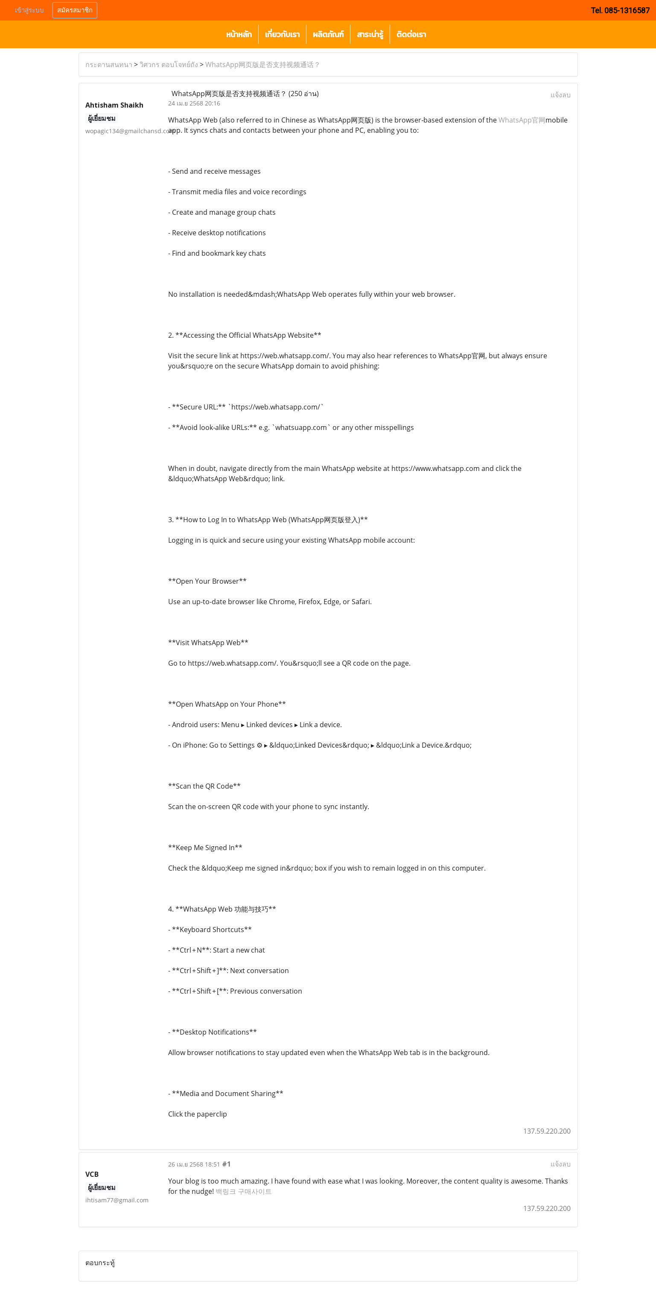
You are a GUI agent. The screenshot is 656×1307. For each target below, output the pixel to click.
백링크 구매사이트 (244, 1191)
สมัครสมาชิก (75, 10)
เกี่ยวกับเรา (282, 34)
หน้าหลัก (239, 34)
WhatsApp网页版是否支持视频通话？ (263, 64)
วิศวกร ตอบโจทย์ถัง (169, 64)
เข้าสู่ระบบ (29, 10)
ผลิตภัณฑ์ (328, 34)
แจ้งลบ (561, 94)
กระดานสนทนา (108, 64)
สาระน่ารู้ (370, 34)
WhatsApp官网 (522, 120)
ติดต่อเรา (411, 34)
